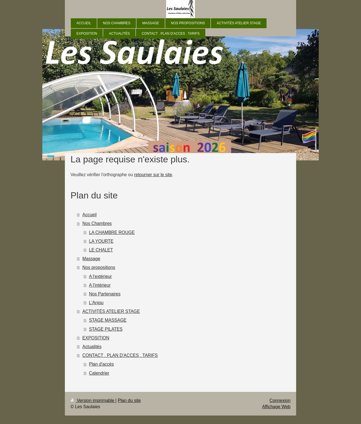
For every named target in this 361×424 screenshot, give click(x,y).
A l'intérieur (100, 285)
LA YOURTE (101, 241)
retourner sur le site (153, 174)
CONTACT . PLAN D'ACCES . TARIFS (120, 355)
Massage (91, 258)
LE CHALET (101, 250)
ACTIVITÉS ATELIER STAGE (111, 311)
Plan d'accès (101, 364)
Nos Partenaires (105, 294)
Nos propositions (98, 267)
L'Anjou (96, 302)
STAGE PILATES (106, 329)
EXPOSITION (95, 337)
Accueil (89, 214)
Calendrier (99, 373)
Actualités (92, 346)
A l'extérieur (100, 276)
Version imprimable (93, 400)
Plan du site (129, 400)
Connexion (279, 400)
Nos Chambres (97, 223)
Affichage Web (276, 406)
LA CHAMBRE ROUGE (112, 232)
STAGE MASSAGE (108, 320)
